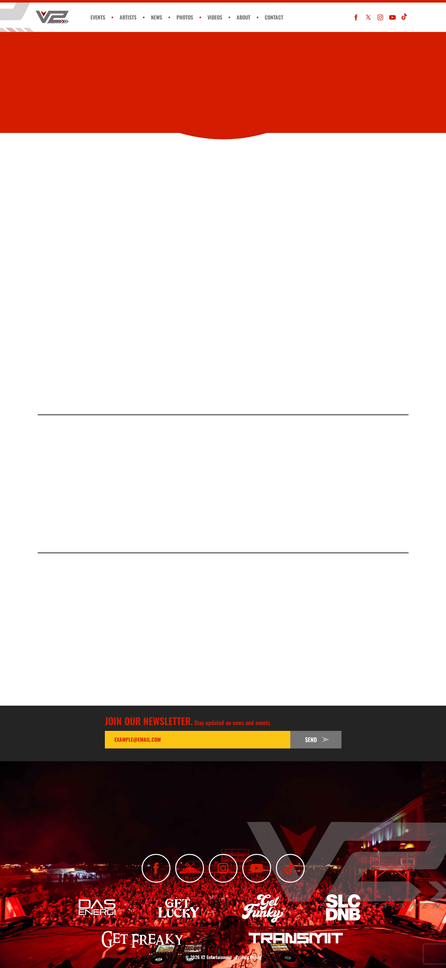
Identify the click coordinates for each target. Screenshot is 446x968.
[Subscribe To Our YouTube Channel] (392, 17)
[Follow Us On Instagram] (380, 17)
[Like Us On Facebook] (356, 17)
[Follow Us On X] (368, 17)
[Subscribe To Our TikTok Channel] (405, 17)
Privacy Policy (248, 957)
